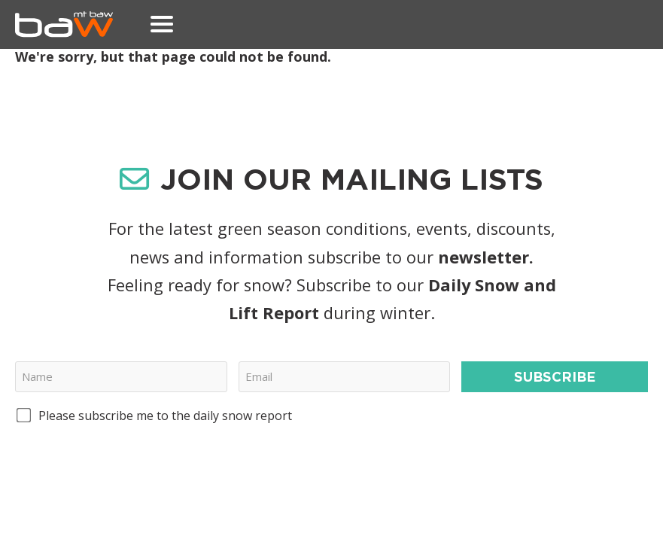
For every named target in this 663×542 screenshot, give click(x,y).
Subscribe (555, 376)
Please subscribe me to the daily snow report (165, 415)
